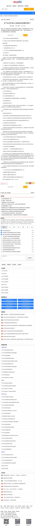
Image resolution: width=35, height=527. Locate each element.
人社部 (15, 506)
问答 (5, 19)
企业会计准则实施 (4, 281)
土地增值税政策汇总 (9, 308)
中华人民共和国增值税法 (6, 355)
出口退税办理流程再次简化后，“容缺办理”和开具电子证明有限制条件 (14, 214)
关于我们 (5, 511)
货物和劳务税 (3, 347)
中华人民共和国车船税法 (6, 424)
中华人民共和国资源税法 (6, 413)
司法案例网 (28, 507)
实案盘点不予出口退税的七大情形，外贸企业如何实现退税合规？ (13, 204)
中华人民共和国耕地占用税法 (6, 438)
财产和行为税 (3, 394)
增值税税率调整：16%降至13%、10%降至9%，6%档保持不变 (14, 475)
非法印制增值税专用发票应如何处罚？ (10, 322)
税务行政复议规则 (4, 468)
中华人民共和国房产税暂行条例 (7, 396)
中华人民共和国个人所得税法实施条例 (8, 391)
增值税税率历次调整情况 (8, 478)
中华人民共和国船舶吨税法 (6, 449)
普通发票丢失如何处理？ (8, 491)
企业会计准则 (3, 273)
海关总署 (23, 506)
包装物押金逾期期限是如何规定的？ (9, 249)
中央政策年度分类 (26, 302)
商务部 (8, 506)
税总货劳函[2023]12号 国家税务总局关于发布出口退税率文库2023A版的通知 (15, 207)
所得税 (2, 380)
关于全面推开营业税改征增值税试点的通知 (9, 361)
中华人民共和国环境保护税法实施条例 (8, 446)
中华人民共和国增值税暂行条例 (7, 350)
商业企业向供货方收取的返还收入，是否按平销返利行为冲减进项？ (16, 317)
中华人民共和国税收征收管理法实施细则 (9, 457)
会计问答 (14, 264)
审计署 (31, 506)
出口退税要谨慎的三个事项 (6, 205)
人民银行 (27, 506)
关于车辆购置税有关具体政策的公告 (8, 372)
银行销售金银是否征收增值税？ (9, 328)
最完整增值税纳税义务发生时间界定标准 (10, 486)
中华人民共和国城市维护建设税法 (7, 405)
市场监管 (19, 506)
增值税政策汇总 (9, 299)
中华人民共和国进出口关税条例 (7, 377)
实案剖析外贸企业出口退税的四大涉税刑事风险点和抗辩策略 (12, 211)
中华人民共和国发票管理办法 (6, 460)
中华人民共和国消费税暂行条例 (7, 363)
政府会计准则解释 (4, 290)
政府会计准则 (3, 284)
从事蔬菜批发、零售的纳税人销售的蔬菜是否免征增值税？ (14, 314)
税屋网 (2, 511)
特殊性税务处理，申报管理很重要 (9, 500)
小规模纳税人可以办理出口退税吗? (7, 202)
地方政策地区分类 (26, 305)
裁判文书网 (23, 507)
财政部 (5, 506)
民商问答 (9, 264)
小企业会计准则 (4, 270)
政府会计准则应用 (4, 287)
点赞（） (5, 183)
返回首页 (32, 19)
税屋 (2, 19)
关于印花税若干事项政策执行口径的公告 (9, 410)
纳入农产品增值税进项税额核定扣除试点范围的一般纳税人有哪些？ (16, 333)
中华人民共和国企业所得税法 (6, 383)
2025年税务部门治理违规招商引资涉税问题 (10, 15)
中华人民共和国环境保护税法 (6, 443)
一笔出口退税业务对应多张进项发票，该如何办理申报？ (12, 213)
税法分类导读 (9, 305)
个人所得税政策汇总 (9, 302)
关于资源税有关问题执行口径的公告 (8, 416)
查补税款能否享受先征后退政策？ (8, 245)
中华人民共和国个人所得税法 (6, 388)
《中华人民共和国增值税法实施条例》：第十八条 (12, 480)
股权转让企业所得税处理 (8, 494)
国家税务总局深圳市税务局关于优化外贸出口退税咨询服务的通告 (13, 209)
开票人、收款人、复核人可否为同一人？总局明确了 (13, 489)
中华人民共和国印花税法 (6, 407)
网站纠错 (17, 511)
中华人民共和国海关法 (5, 374)
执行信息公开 (12, 507)
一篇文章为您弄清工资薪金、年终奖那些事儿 (11, 497)
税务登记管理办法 (4, 465)
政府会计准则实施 (4, 292)
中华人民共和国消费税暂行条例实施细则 (9, 366)
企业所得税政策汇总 (25, 299)
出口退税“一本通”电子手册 (6, 200)
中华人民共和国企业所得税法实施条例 (8, 385)
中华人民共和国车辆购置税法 (6, 369)
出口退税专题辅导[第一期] (6, 198)
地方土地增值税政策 (25, 308)
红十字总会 (7, 507)
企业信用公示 (17, 507)
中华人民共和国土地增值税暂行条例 (8, 418)
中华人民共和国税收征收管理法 (7, 454)
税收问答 (8, 19)
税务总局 (12, 506)
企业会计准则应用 (4, 276)
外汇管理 (2, 507)
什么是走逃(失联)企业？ (7, 230)
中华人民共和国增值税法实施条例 (7, 358)
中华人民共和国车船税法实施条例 (7, 427)
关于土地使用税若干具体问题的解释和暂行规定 (10, 402)
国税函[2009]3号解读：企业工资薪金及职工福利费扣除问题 (14, 483)
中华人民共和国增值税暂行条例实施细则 (9, 352)
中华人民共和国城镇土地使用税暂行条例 (9, 399)
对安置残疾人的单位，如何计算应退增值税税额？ (11, 238)
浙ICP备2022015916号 (16, 517)
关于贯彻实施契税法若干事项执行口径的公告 (9, 435)
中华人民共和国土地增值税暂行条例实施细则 (9, 421)
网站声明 (9, 511)
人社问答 (19, 264)
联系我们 (13, 511)
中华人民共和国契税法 (5, 432)
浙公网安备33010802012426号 (6, 517)
